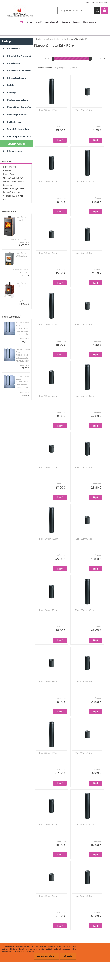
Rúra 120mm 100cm (48, 110)
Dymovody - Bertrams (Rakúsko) (70, 39)
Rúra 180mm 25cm (84, 538)
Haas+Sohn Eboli (21, 284)
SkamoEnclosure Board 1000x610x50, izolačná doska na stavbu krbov (23, 382)
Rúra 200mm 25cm (48, 681)
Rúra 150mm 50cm (48, 395)
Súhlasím (68, 956)
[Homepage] (21, 21)
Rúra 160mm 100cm (84, 395)
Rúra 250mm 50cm (84, 896)
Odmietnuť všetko (46, 956)
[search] (97, 10)
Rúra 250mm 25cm (48, 896)
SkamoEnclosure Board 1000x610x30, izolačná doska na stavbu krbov (23, 328)
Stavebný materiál (48, 39)
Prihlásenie (90, 2)
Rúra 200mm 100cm (84, 610)
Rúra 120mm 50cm (48, 181)
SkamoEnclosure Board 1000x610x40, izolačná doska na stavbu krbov (23, 355)
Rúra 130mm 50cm (84, 253)
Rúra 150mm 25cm (84, 324)
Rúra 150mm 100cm (48, 324)
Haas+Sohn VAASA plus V (21, 254)
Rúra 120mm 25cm (84, 110)
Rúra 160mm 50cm (84, 467)
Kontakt (38, 21)
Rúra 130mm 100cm (84, 181)
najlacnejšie (60, 67)
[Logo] (19, 10)
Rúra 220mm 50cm (48, 824)
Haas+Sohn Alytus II (21, 218)
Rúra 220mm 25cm (84, 753)
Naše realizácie (89, 21)
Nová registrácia (102, 2)
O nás (29, 21)
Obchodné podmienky (71, 21)
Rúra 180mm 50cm (48, 610)
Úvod (38, 39)
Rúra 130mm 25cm (48, 253)
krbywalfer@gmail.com (14, 188)
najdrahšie (73, 67)
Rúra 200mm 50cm (84, 681)
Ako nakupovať (51, 21)
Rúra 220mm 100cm (48, 753)
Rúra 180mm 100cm (48, 538)
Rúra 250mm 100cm (84, 824)
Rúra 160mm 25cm (48, 467)
